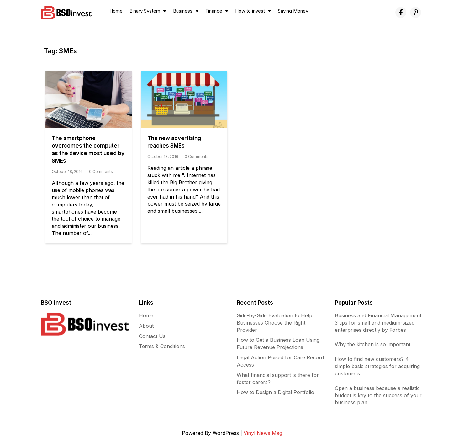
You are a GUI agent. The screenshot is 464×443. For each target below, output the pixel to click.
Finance (213, 11)
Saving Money (293, 11)
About (146, 326)
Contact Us (152, 336)
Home (116, 11)
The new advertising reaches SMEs (174, 142)
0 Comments (101, 171)
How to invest (250, 11)
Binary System (144, 11)
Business (182, 11)
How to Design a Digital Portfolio (275, 392)
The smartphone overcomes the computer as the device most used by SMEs (88, 149)
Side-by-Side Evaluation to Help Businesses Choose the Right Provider (274, 322)
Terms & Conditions (162, 346)
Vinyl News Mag (263, 433)
